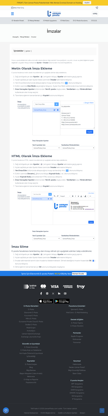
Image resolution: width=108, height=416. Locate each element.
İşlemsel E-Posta (77, 309)
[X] (53, 293)
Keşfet (87, 3)
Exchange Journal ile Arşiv (31, 337)
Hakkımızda (77, 364)
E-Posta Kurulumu (80, 21)
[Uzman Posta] (54, 13)
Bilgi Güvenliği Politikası (77, 370)
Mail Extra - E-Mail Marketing (77, 312)
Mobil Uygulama (50, 21)
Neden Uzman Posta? (77, 367)
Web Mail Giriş (17, 7)
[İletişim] (96, 8)
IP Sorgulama (77, 399)
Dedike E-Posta (31, 324)
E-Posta (31, 309)
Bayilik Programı (77, 336)
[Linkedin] (59, 293)
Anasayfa (16, 37)
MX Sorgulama (77, 387)
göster (28, 51)
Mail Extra (64, 21)
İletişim (82, 413)
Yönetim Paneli (18, 21)
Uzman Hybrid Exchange (31, 334)
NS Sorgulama (77, 396)
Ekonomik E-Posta (31, 312)
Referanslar (77, 339)
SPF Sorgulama (77, 384)
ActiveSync (31, 331)
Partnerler (77, 342)
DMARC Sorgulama (77, 393)
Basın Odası (77, 373)
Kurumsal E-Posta (31, 315)
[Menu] (12, 13)
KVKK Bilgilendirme (48, 413)
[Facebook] (41, 293)
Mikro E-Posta (31, 318)
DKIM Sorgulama (77, 390)
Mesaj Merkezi (33, 21)
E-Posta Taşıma (77, 323)
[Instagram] (47, 293)
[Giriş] (95, 13)
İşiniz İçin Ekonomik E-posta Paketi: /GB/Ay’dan (54, 273)
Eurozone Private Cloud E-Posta (31, 321)
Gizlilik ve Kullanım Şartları (67, 413)
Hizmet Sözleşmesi (31, 413)
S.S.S (94, 21)
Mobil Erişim (31, 328)
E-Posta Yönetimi (77, 326)
